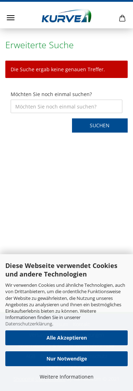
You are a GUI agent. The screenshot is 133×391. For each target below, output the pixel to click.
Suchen (100, 125)
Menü (11, 17)
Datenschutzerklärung (28, 323)
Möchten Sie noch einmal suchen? (51, 94)
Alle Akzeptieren (66, 337)
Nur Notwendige (66, 358)
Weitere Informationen (67, 376)
